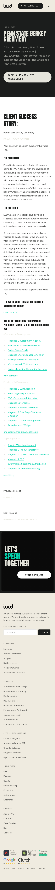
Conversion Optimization (16, 724)
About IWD (9, 814)
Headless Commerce (14, 705)
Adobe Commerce (12, 653)
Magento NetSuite (12, 752)
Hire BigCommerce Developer (23, 359)
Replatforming (10, 696)
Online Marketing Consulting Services (27, 369)
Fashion (7, 776)
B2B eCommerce (12, 700)
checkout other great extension (21, 431)
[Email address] (20, 632)
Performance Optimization (16, 710)
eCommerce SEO (12, 719)
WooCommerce (11, 667)
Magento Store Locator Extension (26, 354)
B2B (5, 771)
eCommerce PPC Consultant (23, 364)
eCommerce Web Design (16, 686)
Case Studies (10, 823)
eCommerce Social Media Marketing (27, 463)
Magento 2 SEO (16, 459)
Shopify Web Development (22, 445)
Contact (8, 832)
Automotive (9, 795)
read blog (9, 475)
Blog (6, 828)
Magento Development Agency (24, 340)
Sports (7, 781)
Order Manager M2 (13, 738)
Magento (8, 649)
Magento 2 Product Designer (23, 449)
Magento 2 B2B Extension (21, 388)
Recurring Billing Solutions (21, 393)
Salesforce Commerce (14, 672)
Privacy (31, 869)
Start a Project (30, 6)
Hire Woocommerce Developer (24, 345)
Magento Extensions (19, 402)
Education (8, 790)
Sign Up (44, 632)
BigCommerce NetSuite (15, 757)
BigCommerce (10, 663)
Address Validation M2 (14, 743)
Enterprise (8, 799)
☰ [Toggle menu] (49, 5)
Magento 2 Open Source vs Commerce (28, 454)
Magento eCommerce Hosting (24, 468)
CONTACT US (11, 312)
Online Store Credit (18, 350)
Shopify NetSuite (12, 748)
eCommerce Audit (12, 715)
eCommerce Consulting (15, 691)
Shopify (7, 658)
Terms (42, 869)
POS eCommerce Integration (23, 398)
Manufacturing (10, 785)
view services (11, 375)
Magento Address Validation (23, 407)
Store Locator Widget (19, 425)
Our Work (8, 818)
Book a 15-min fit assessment (21, 77)
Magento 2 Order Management (24, 420)
